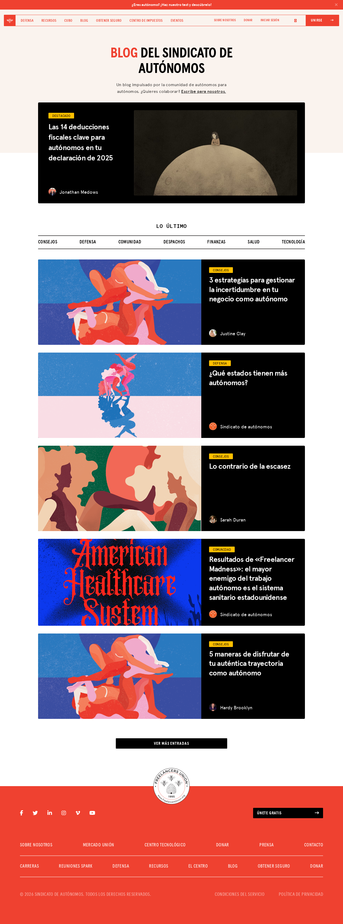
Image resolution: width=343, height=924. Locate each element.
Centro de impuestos (146, 21)
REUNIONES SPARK (75, 866)
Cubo (68, 21)
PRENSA (266, 845)
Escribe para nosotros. (203, 91)
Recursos (48, 21)
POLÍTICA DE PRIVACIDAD (301, 894)
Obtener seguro (109, 21)
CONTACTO (313, 845)
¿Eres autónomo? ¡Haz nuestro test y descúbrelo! (235, 4)
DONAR (248, 20)
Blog (84, 21)
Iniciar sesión (270, 20)
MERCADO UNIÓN (98, 845)
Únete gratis (288, 813)
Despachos (174, 242)
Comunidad (129, 242)
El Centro (198, 866)
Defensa (27, 21)
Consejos (47, 242)
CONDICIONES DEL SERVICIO (240, 894)
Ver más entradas (171, 743)
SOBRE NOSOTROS (225, 20)
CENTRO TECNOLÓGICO (165, 845)
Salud (254, 242)
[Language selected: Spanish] (292, 20)
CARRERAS (29, 866)
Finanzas (216, 242)
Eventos (177, 21)
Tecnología (293, 242)
